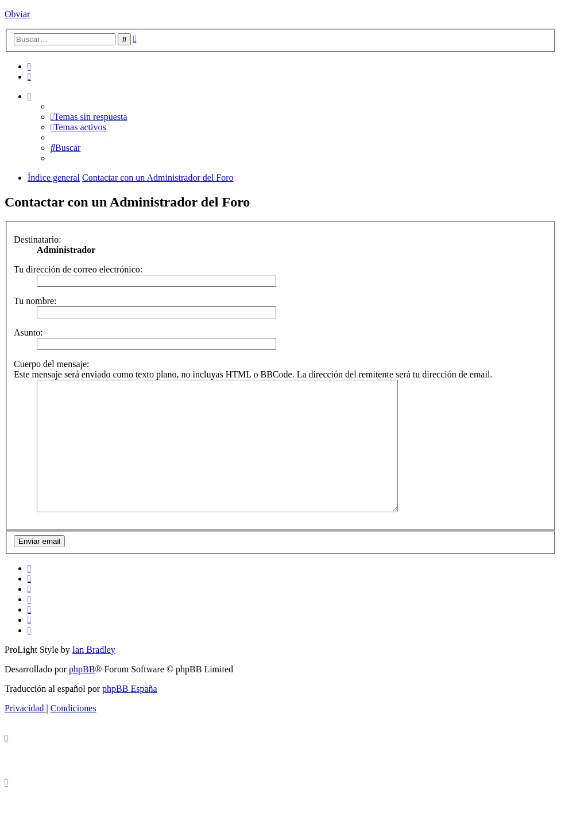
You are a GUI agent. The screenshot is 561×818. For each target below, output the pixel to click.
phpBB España (129, 714)
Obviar (17, 14)
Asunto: (28, 332)
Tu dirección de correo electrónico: (78, 269)
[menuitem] (29, 66)
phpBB (82, 695)
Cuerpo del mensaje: (52, 364)
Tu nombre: (35, 301)
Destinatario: (37, 239)
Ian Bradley (93, 675)
